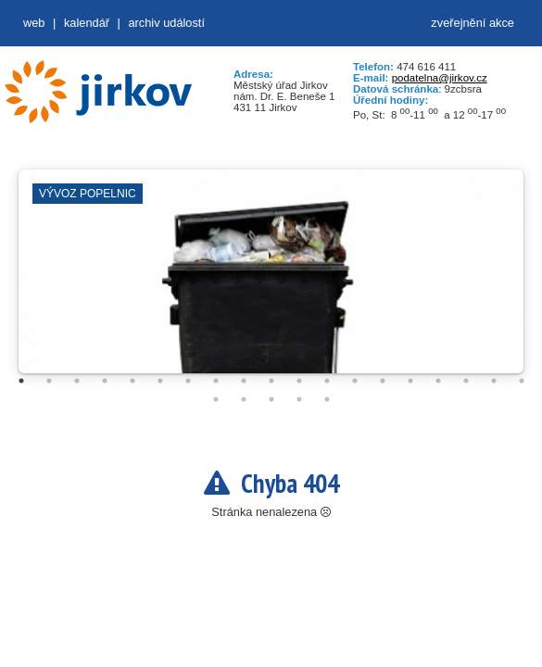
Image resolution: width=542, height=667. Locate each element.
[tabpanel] (271, 280)
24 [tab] (327, 399)
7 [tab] (188, 380)
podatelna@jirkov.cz (439, 77)
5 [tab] (132, 380)
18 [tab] (494, 380)
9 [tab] (243, 380)
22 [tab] (271, 399)
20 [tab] (216, 399)
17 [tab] (466, 380)
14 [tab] (382, 380)
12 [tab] (327, 380)
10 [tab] (271, 380)
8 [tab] (216, 380)
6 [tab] (160, 380)
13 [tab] (355, 380)
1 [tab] (21, 380)
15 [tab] (410, 380)
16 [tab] (438, 380)
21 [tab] (243, 399)
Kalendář (86, 23)
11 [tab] (299, 380)
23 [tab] (299, 399)
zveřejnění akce (472, 23)
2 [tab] (49, 380)
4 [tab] (104, 380)
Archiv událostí (166, 23)
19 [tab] (521, 380)
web (33, 23)
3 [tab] (77, 380)
